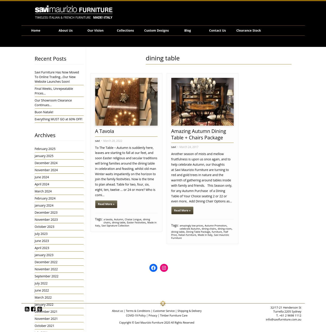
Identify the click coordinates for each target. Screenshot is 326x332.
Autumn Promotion (216, 225)
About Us (66, 30)
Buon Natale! (44, 112)
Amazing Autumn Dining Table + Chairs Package (198, 134)
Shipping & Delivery (189, 311)
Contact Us (217, 30)
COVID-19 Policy (136, 315)
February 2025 (45, 149)
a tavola (108, 219)
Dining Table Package (198, 231)
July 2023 (41, 234)
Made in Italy (205, 234)
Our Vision (95, 30)
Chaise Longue (133, 219)
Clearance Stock (248, 30)
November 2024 (46, 170)
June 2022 (42, 290)
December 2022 (46, 262)
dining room (225, 228)
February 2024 (45, 198)
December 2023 (46, 212)
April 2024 (42, 184)
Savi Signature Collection (115, 225)
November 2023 (46, 219)
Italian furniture (187, 234)
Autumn (118, 219)
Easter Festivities (136, 222)
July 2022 (41, 283)
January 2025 (44, 156)
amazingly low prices (191, 225)
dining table (118, 222)
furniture (217, 231)
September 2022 (47, 276)
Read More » (106, 204)
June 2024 (42, 177)
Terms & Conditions (138, 311)
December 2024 (46, 163)
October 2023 (44, 227)
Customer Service (164, 311)
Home (35, 30)
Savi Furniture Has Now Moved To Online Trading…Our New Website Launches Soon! (57, 77)
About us (117, 311)
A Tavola (104, 131)
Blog (187, 30)
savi (97, 141)
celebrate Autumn (190, 228)
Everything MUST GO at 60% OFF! (59, 119)
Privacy (153, 315)
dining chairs (209, 228)
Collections (125, 30)
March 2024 (43, 191)
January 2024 (44, 205)
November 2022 (46, 269)
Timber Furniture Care (173, 315)
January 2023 (44, 255)
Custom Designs (156, 30)
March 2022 (43, 297)
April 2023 (42, 248)
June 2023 (42, 241)
